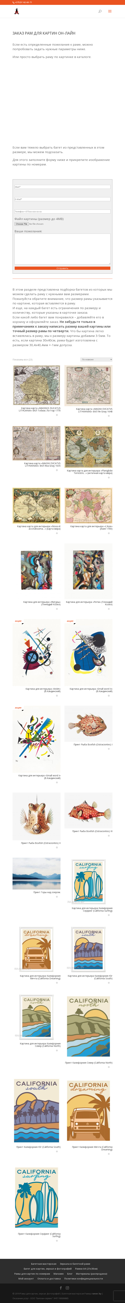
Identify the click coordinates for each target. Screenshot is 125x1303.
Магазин (59, 1273)
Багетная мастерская (43, 1263)
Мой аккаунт (26, 1278)
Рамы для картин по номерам (32, 1273)
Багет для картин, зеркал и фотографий (48, 1268)
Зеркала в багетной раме (75, 1263)
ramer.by (96, 1293)
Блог (69, 1273)
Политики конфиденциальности (83, 1278)
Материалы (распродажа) (91, 1273)
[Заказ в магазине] (96, 359)
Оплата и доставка (49, 1278)
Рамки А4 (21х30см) (86, 1268)
